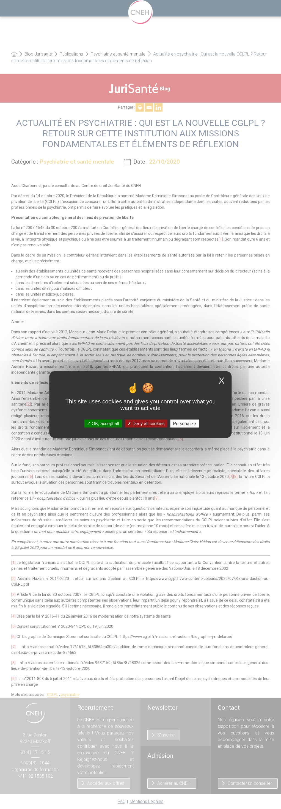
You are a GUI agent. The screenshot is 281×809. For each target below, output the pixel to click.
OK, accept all (103, 423)
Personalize (184, 423)
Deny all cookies (146, 423)
